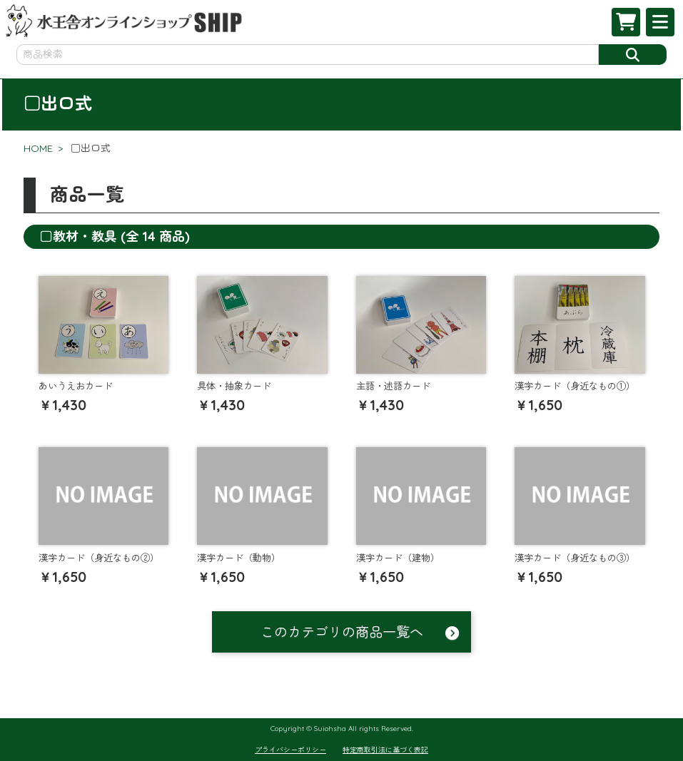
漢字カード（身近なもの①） (575, 386)
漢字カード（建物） (398, 557)
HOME (38, 148)
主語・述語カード (393, 386)
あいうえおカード (76, 386)
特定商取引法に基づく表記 (385, 750)
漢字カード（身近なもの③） (575, 557)
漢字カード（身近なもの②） (99, 557)
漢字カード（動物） (238, 557)
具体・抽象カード (234, 386)
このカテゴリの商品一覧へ (341, 631)
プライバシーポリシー (290, 750)
